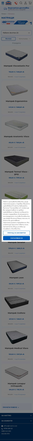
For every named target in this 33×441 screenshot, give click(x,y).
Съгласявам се (16, 238)
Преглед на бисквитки (16, 233)
